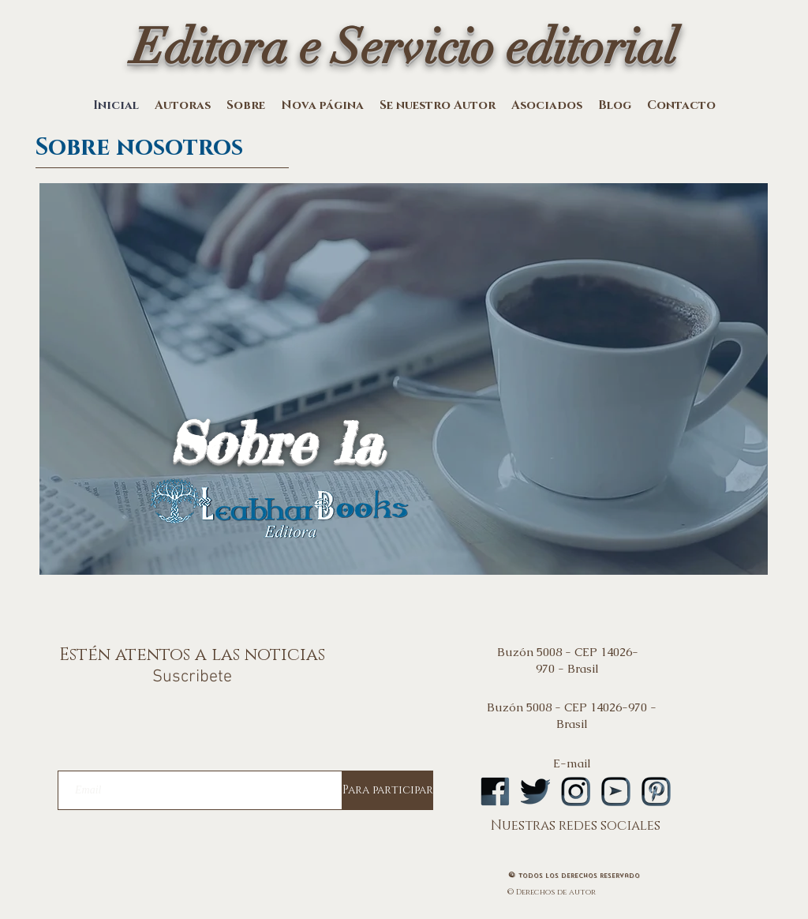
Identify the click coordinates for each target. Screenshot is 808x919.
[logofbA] (495, 791)
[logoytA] (615, 791)
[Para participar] (387, 790)
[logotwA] (535, 791)
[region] (403, 402)
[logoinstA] (575, 791)
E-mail (572, 763)
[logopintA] (656, 791)
